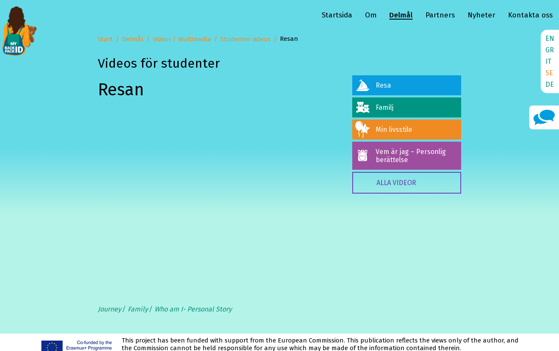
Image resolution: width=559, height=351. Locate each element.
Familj (385, 107)
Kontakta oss (530, 15)
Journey (109, 309)
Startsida (337, 15)
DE (549, 84)
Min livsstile (394, 130)
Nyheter (481, 15)
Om (370, 15)
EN (549, 38)
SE (549, 73)
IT (548, 61)
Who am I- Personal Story (193, 309)
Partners (440, 15)
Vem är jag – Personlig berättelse (411, 156)
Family (138, 309)
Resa (383, 85)
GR (549, 50)
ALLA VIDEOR (396, 183)
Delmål (401, 15)
